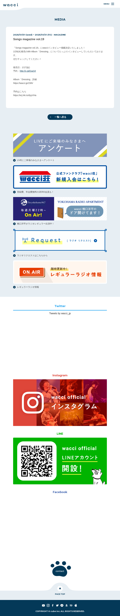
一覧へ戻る (60, 116)
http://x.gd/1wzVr (28, 71)
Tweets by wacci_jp (60, 313)
